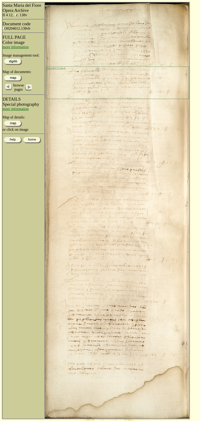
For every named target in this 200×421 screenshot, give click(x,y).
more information (16, 47)
